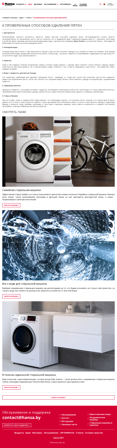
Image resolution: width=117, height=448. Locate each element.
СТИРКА (28, 18)
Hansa (9, 5)
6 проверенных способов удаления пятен (50, 18)
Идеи (21, 18)
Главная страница (9, 18)
